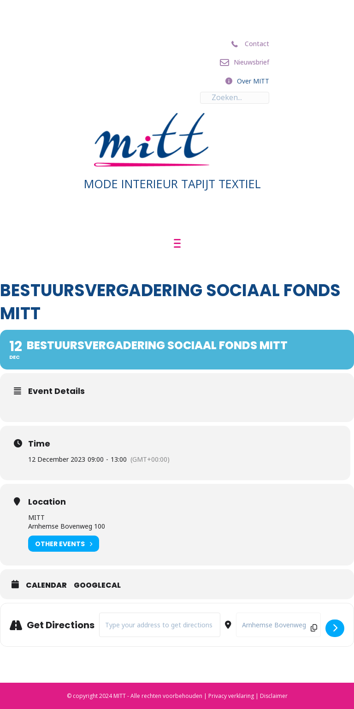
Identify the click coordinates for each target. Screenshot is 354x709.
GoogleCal (97, 585)
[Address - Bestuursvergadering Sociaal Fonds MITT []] (159, 625)
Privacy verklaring (231, 696)
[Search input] (234, 98)
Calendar (46, 585)
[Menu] (177, 243)
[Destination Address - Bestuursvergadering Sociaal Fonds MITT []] (278, 625)
